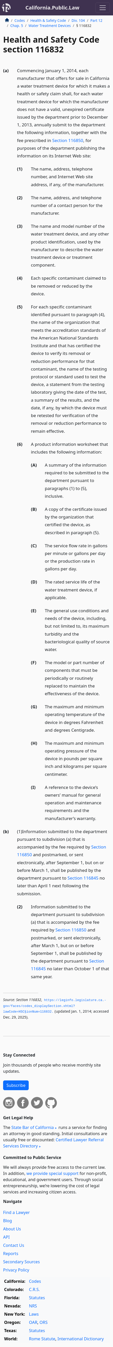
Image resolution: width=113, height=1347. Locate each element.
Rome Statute (42, 1339)
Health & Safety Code (48, 20)
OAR (33, 1322)
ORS (44, 1322)
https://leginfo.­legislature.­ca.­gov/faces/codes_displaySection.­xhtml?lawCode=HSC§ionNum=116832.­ (54, 1006)
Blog (7, 1220)
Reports (10, 1253)
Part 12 (96, 20)
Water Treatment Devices (49, 25)
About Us (12, 1229)
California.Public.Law (52, 7)
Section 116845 (83, 878)
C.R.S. (34, 1289)
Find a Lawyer (16, 1212)
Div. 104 (78, 20)
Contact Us (13, 1245)
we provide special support (52, 1173)
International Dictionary (80, 1339)
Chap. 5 (16, 25)
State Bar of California (32, 1127)
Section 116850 (67, 140)
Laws (34, 1314)
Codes (19, 20)
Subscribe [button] (15, 1085)
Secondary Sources (21, 1262)
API (6, 1237)
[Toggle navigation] (102, 8)
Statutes (37, 1298)
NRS (33, 1306)
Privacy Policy (16, 1270)
